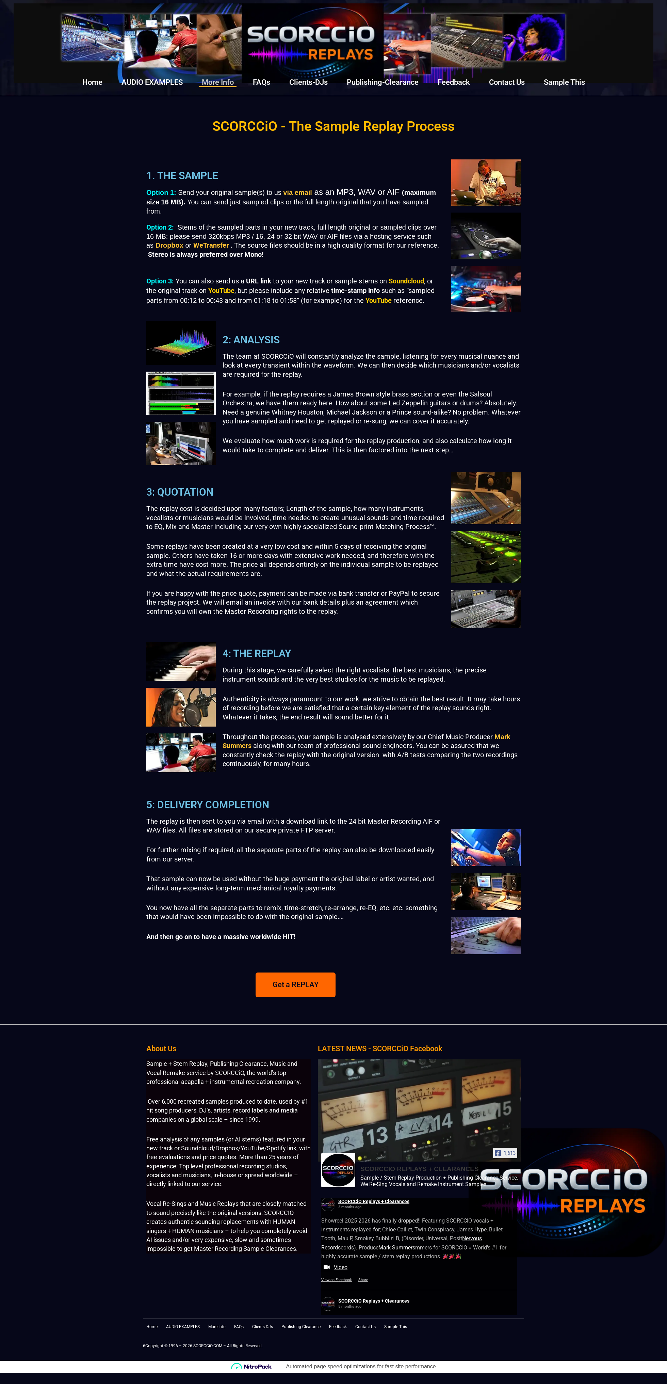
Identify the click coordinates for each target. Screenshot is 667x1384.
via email (297, 192)
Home (92, 82)
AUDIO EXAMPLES (152, 82)
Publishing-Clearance (383, 82)
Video (334, 1268)
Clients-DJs (308, 82)
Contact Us (507, 82)
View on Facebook (336, 1280)
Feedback (454, 82)
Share (363, 1280)
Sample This (564, 82)
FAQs (261, 82)
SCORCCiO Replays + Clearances (373, 1201)
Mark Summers (396, 1247)
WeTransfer (211, 245)
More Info (218, 82)
